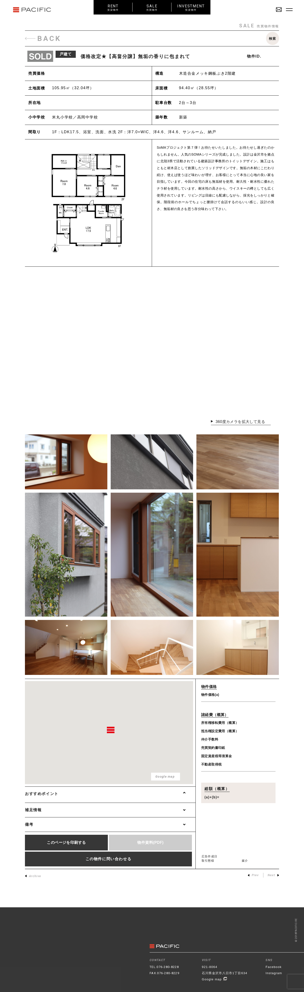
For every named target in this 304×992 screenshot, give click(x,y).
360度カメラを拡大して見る (243, 422)
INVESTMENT (190, 7)
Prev (253, 875)
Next (273, 875)
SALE (152, 7)
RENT (113, 7)
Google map (214, 979)
